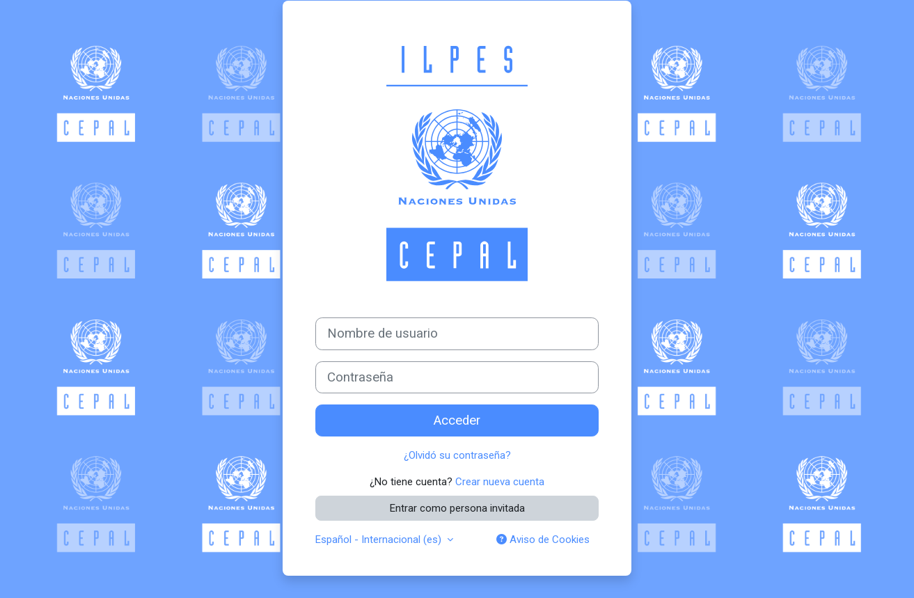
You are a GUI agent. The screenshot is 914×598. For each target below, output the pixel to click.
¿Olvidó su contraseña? (457, 455)
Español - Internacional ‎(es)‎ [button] (379, 539)
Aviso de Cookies (543, 539)
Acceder (457, 420)
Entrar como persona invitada (457, 508)
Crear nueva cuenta (499, 481)
